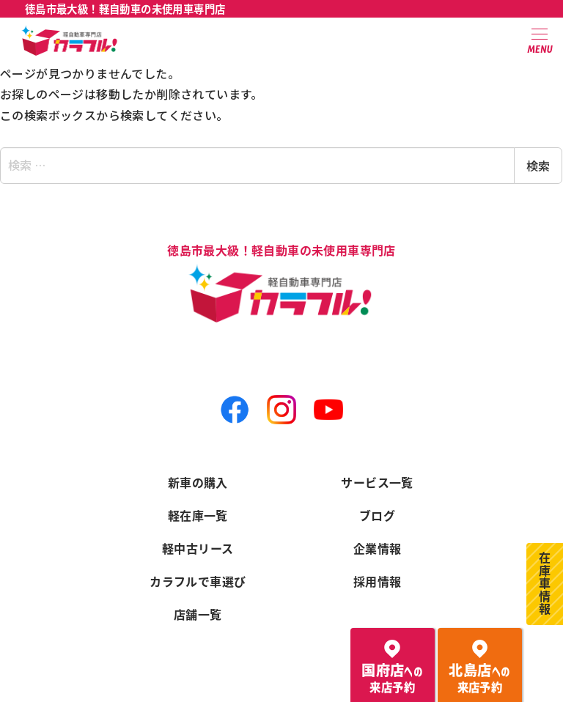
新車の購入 (198, 482)
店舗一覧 (198, 614)
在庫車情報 (544, 584)
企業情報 (377, 548)
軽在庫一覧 (198, 515)
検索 (538, 165)
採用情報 (377, 581)
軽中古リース (197, 548)
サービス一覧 (377, 482)
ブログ (377, 515)
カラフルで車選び (198, 581)
